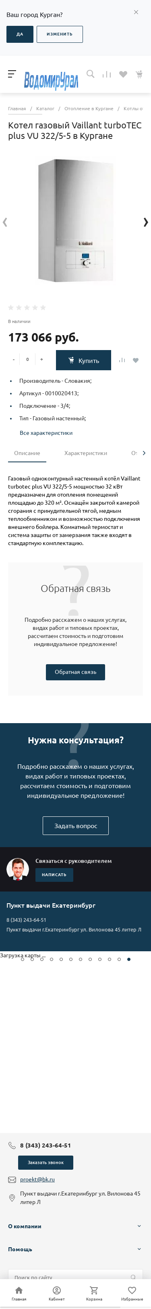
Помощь (20, 1249)
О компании (24, 1226)
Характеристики (85, 453)
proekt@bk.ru (37, 1179)
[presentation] (5, 221)
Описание (27, 453)
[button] (22, 959)
